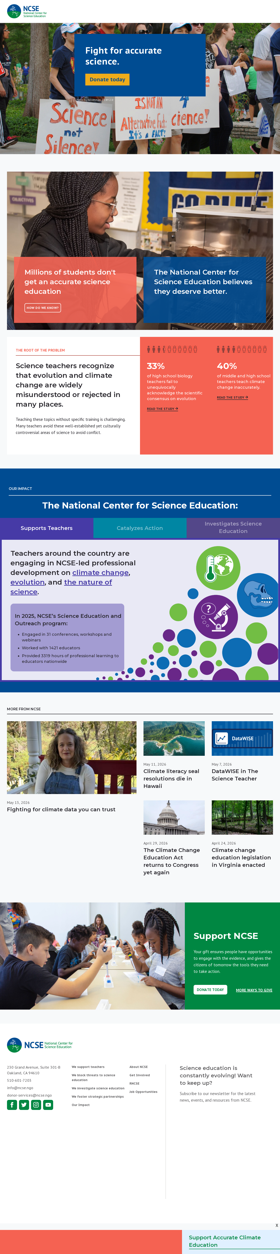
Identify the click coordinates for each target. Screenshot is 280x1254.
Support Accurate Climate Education (225, 1241)
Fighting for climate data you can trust (61, 809)
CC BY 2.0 (107, 100)
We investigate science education (98, 1088)
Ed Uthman (94, 100)
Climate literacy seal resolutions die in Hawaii (171, 778)
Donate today (107, 79)
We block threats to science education (93, 1077)
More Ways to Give (254, 990)
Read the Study (160, 409)
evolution (27, 582)
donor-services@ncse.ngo (29, 1095)
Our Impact (81, 1105)
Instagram (36, 1105)
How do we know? (43, 308)
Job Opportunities (144, 1092)
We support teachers (88, 1067)
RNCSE (134, 1083)
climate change (100, 572)
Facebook (12, 1105)
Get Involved (140, 1075)
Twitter (24, 1105)
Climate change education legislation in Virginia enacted (241, 857)
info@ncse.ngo (20, 1088)
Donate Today (210, 990)
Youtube (48, 1105)
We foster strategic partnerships (98, 1097)
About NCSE (139, 1067)
